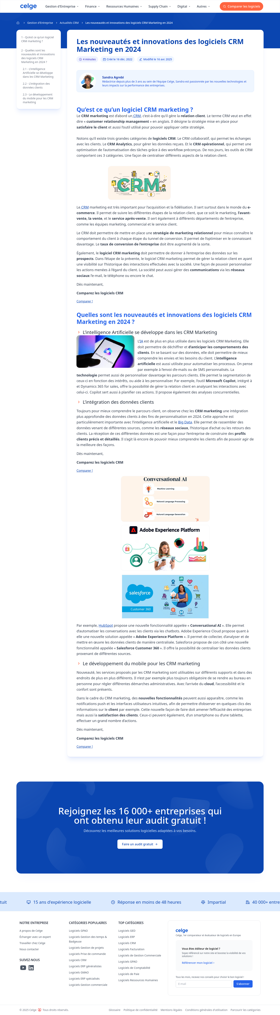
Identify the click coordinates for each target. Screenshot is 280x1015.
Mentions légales (171, 1010)
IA (141, 341)
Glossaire (114, 1010)
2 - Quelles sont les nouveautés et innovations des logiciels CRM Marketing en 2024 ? (38, 56)
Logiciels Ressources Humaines (138, 980)
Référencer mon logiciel (198, 963)
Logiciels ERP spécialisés (84, 978)
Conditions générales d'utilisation (206, 1010)
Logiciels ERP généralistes (85, 966)
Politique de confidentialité (141, 1010)
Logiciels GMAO (79, 972)
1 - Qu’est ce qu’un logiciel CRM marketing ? (37, 39)
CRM (136, 115)
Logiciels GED (126, 930)
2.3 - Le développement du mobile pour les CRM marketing (38, 98)
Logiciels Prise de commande (87, 954)
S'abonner (243, 984)
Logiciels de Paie (128, 974)
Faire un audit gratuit (140, 844)
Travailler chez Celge (32, 943)
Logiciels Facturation (131, 949)
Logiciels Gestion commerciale (88, 985)
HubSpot (106, 625)
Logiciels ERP (126, 937)
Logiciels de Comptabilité (134, 968)
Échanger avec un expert (35, 937)
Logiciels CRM (77, 960)
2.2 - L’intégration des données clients (36, 85)
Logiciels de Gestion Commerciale (139, 955)
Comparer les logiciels (241, 6)
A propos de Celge (31, 930)
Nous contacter (29, 949)
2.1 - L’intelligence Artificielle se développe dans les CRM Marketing (38, 72)
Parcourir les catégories (245, 1010)
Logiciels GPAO (78, 930)
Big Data (185, 422)
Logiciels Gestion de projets (86, 947)
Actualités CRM (69, 23)
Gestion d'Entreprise (40, 23)
